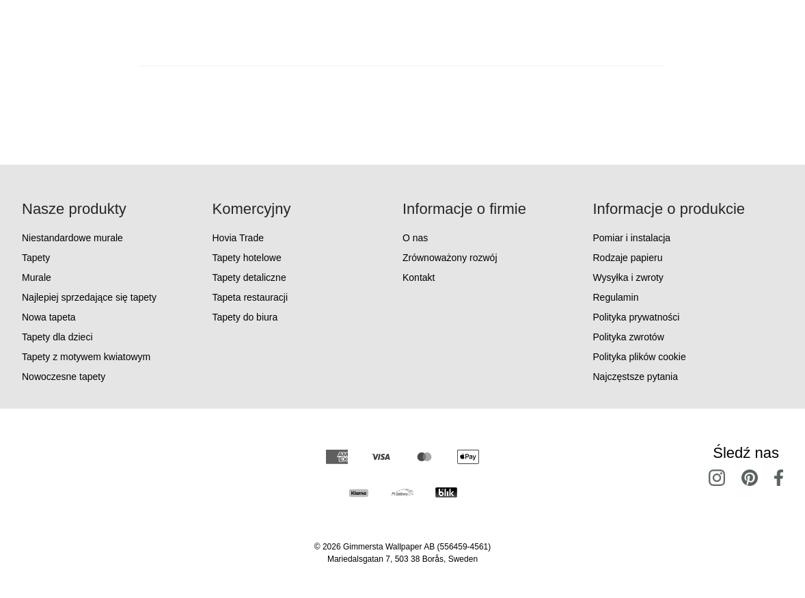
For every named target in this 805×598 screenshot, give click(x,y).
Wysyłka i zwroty (628, 277)
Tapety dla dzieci (57, 336)
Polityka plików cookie (639, 356)
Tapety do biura (245, 317)
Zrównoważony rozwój (449, 257)
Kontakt (418, 277)
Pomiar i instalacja (632, 237)
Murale (36, 277)
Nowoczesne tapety (63, 376)
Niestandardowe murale (72, 237)
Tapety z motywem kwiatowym (86, 356)
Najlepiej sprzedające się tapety (89, 297)
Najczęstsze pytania (636, 376)
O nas (415, 237)
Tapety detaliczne (249, 277)
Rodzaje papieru (628, 257)
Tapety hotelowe (247, 257)
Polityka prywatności (636, 317)
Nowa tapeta (49, 317)
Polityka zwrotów (628, 336)
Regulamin (616, 297)
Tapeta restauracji (250, 297)
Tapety (36, 257)
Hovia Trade (238, 237)
